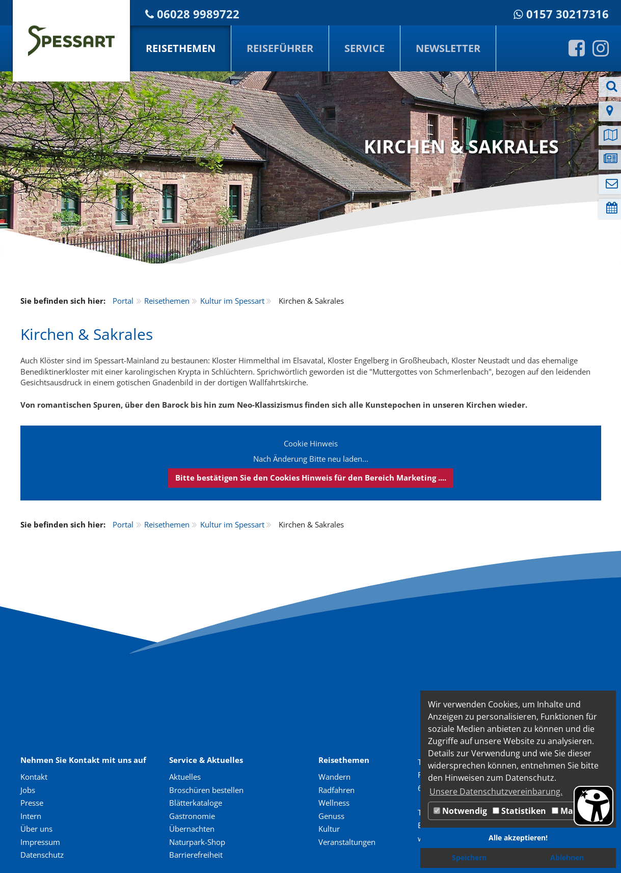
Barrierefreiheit (196, 855)
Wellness (333, 803)
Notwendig (460, 810)
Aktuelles (185, 777)
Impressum (40, 842)
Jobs (27, 790)
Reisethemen (180, 48)
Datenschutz (42, 855)
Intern (30, 816)
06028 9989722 (198, 14)
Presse (31, 803)
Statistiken (519, 810)
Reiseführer (280, 48)
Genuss (331, 816)
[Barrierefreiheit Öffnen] (593, 806)
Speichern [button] (469, 857)
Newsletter (448, 48)
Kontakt (33, 777)
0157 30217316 (567, 14)
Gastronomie (192, 816)
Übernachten (191, 829)
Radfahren (336, 790)
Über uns (36, 829)
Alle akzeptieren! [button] (518, 837)
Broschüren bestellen (206, 790)
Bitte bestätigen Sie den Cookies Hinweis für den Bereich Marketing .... (310, 477)
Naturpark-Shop (197, 842)
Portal (123, 301)
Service (364, 48)
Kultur (329, 829)
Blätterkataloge (195, 803)
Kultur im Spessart (232, 301)
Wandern (334, 777)
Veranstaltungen (346, 842)
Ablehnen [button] (567, 857)
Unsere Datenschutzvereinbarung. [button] (495, 791)
